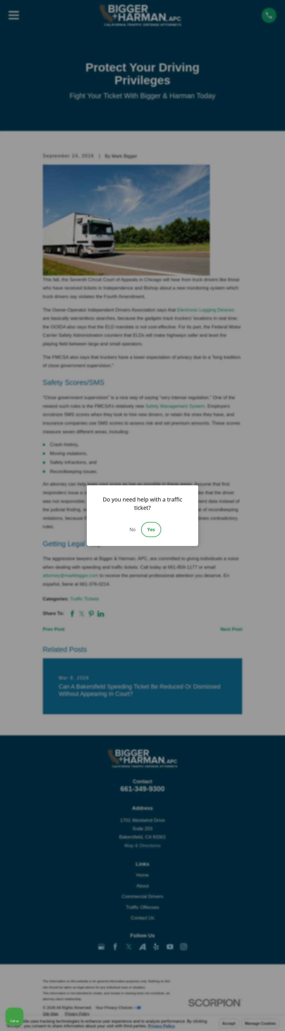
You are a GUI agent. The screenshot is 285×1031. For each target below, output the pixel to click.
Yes (151, 529)
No (132, 529)
